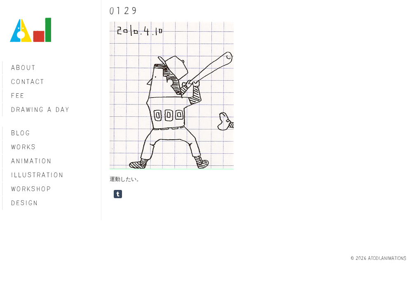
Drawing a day (40, 109)
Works (23, 147)
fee (18, 95)
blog (20, 133)
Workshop (31, 189)
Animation (31, 161)
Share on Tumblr (118, 194)
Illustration (37, 175)
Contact (28, 81)
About (23, 67)
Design (24, 203)
